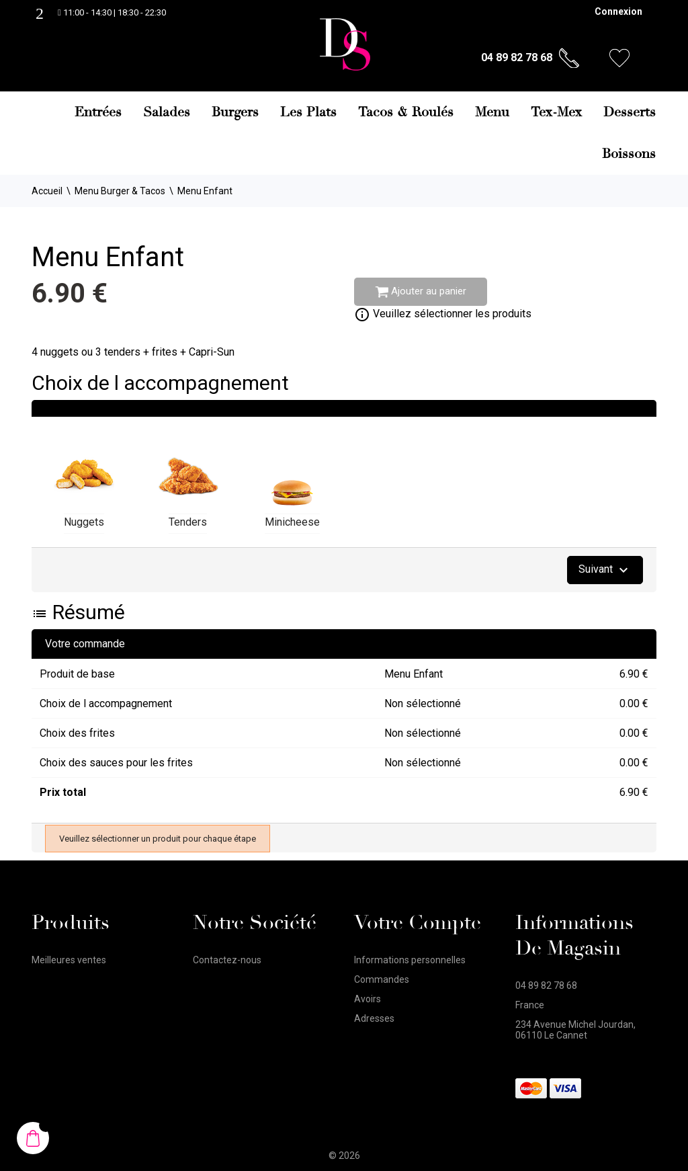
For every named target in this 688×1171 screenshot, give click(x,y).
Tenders (188, 522)
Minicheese (292, 522)
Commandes (381, 979)
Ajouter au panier (420, 291)
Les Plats (308, 112)
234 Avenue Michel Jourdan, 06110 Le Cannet (575, 1030)
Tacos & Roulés (406, 112)
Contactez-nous (227, 960)
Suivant (605, 570)
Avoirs (367, 999)
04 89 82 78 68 (516, 57)
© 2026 (344, 1155)
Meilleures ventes (69, 960)
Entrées (98, 112)
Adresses (374, 1018)
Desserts (629, 112)
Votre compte (417, 922)
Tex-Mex (556, 112)
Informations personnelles (410, 960)
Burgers (235, 112)
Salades (166, 112)
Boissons (629, 154)
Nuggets (84, 522)
